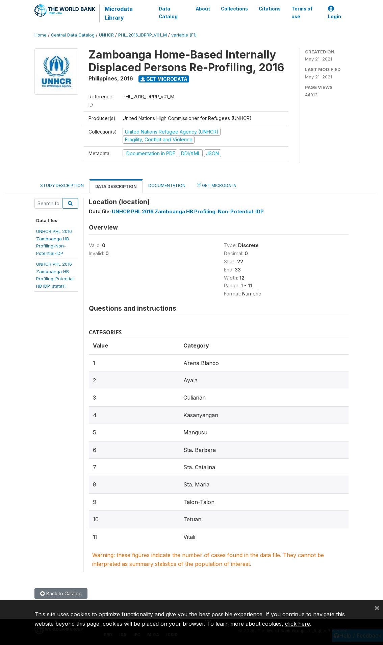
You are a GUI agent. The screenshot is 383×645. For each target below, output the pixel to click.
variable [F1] (184, 35)
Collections (234, 8)
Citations (270, 8)
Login (334, 12)
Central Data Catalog (73, 35)
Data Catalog (168, 12)
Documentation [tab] (166, 185)
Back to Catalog (61, 593)
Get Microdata (164, 79)
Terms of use (301, 12)
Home (40, 35)
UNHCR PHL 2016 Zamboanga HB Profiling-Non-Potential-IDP (188, 211)
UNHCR (106, 35)
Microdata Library (119, 13)
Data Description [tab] (116, 186)
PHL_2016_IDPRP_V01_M (142, 35)
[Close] (377, 607)
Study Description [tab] (62, 185)
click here (297, 623)
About (203, 8)
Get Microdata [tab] (216, 185)
